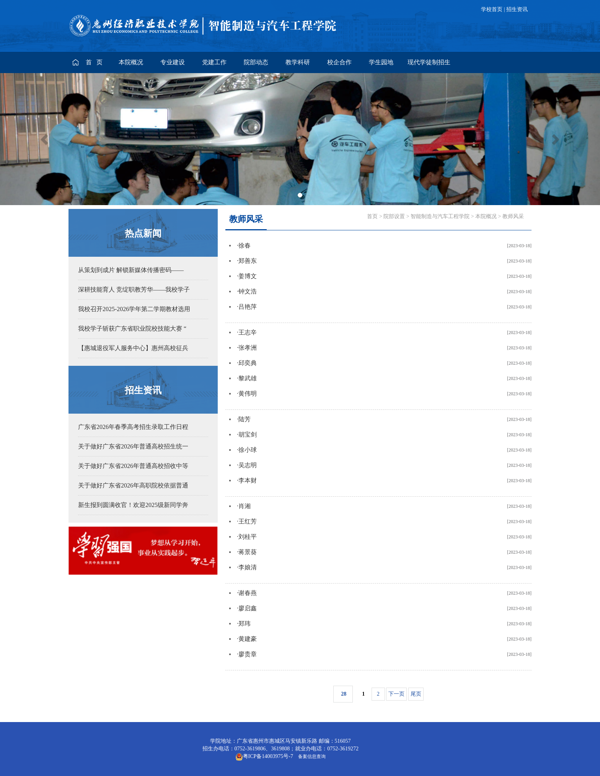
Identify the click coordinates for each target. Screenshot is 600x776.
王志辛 (247, 332)
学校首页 (491, 9)
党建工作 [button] (214, 62)
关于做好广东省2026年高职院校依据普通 (133, 485)
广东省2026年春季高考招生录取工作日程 (133, 427)
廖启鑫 (247, 608)
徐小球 (247, 450)
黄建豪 (247, 639)
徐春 (244, 245)
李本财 (247, 480)
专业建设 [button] (172, 62)
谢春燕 (247, 593)
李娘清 (247, 567)
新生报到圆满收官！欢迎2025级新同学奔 (133, 505)
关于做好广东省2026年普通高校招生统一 (133, 446)
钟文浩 (247, 291)
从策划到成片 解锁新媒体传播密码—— (131, 270)
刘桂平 (247, 536)
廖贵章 (247, 654)
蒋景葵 (247, 552)
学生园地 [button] (381, 62)
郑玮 (244, 623)
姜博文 (247, 276)
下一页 (396, 694)
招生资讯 (517, 9)
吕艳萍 (247, 306)
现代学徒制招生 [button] (429, 62)
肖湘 (244, 506)
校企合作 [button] (339, 62)
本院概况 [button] (131, 62)
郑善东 (247, 261)
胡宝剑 (247, 434)
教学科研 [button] (297, 62)
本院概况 (486, 216)
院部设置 (394, 216)
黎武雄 (247, 378)
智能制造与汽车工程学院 (440, 216)
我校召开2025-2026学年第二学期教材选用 (134, 309)
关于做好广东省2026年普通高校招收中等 (133, 466)
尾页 (416, 694)
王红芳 (247, 521)
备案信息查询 (311, 756)
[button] (45, 139)
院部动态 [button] (256, 62)
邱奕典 (247, 363)
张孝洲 (247, 347)
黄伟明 (247, 393)
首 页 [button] (95, 62)
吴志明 (247, 465)
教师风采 (513, 216)
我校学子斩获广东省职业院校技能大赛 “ (132, 328)
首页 (372, 216)
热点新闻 (143, 233)
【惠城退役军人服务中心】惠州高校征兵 (133, 348)
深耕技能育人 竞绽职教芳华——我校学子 (134, 289)
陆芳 (244, 419)
